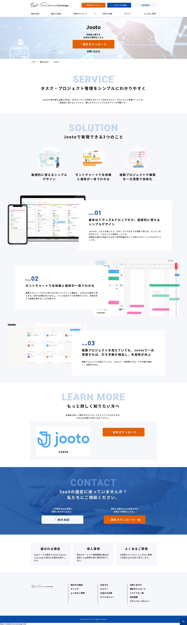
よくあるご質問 (150, 13)
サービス (75, 588)
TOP (33, 62)
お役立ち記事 (107, 13)
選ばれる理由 (56, 13)
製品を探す (35, 13)
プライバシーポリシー (140, 601)
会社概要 (134, 597)
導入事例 (93, 554)
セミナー (127, 13)
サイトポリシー (107, 597)
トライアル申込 (120, 5)
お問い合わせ (136, 584)
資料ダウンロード (94, 5)
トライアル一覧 (137, 593)
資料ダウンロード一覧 (126, 520)
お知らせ (104, 584)
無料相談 (146, 5)
